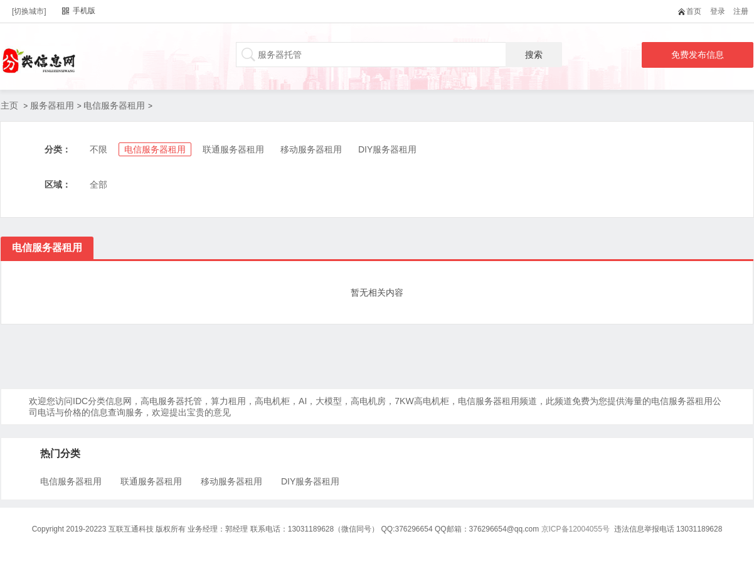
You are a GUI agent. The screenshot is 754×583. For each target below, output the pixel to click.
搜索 (534, 55)
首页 (692, 11)
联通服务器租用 (233, 149)
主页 (9, 105)
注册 (740, 11)
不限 (98, 149)
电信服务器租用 (114, 105)
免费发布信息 (697, 55)
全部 (98, 184)
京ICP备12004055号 (575, 529)
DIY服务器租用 (387, 149)
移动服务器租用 (311, 149)
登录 (717, 11)
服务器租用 (52, 105)
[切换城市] (29, 11)
